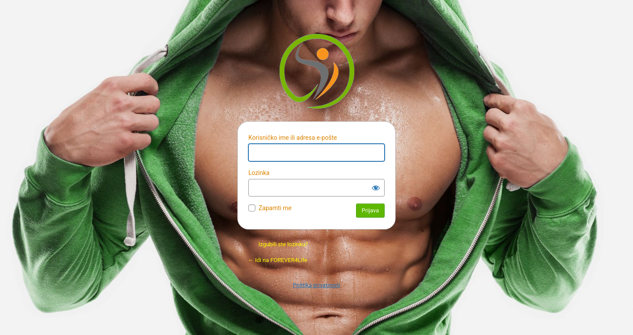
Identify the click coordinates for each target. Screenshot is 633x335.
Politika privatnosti (316, 285)
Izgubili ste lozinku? (283, 244)
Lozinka (258, 172)
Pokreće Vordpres (316, 71)
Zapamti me (274, 207)
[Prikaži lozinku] (376, 188)
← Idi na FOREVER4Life (277, 260)
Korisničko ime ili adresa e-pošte (292, 137)
